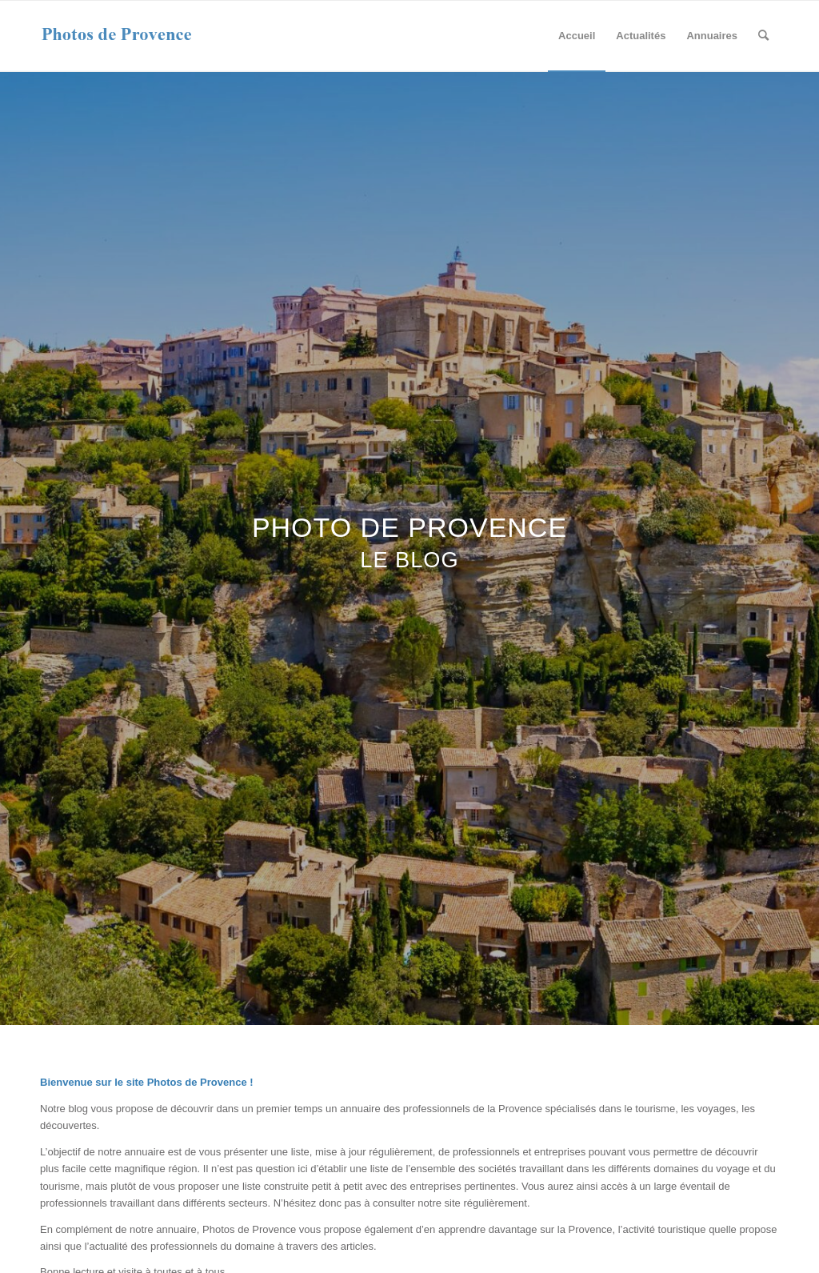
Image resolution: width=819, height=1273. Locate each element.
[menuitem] (576, 36)
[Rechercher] (763, 36)
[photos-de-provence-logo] (117, 36)
